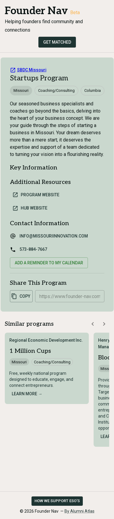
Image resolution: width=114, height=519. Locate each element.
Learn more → (27, 393)
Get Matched (57, 42)
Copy (20, 296)
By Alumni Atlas (79, 511)
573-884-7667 (33, 249)
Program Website (35, 195)
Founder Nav (36, 11)
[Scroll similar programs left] (93, 324)
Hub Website (29, 208)
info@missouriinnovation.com (54, 236)
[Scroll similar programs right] (104, 324)
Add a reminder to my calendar (49, 262)
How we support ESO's (57, 501)
